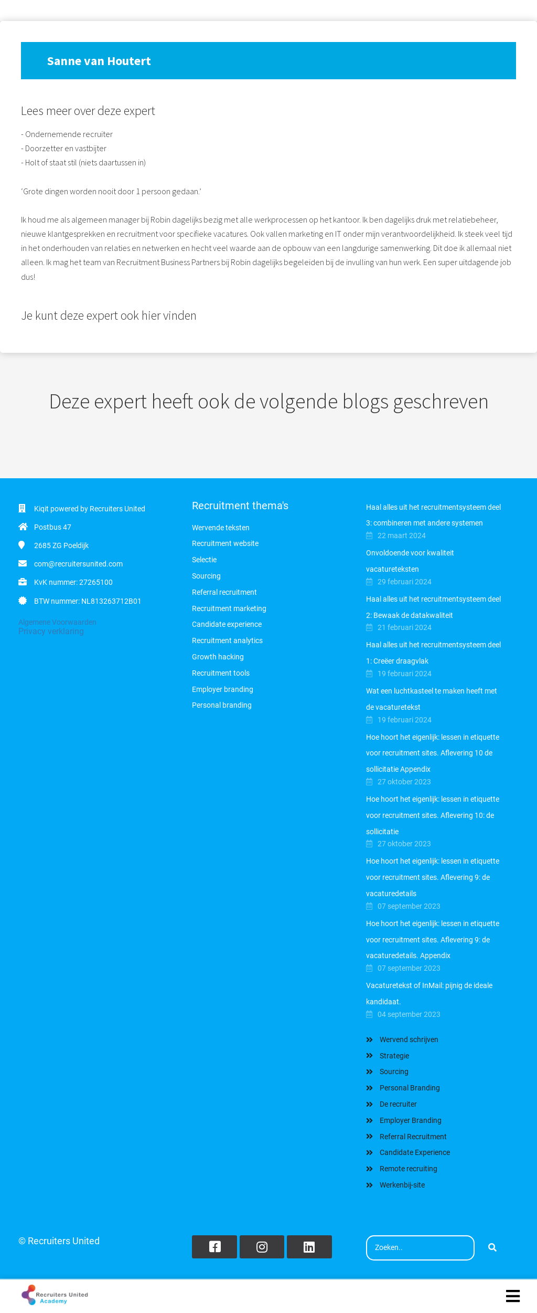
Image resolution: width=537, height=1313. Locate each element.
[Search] (492, 1248)
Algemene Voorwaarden (57, 622)
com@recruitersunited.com (78, 564)
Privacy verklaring (51, 631)
